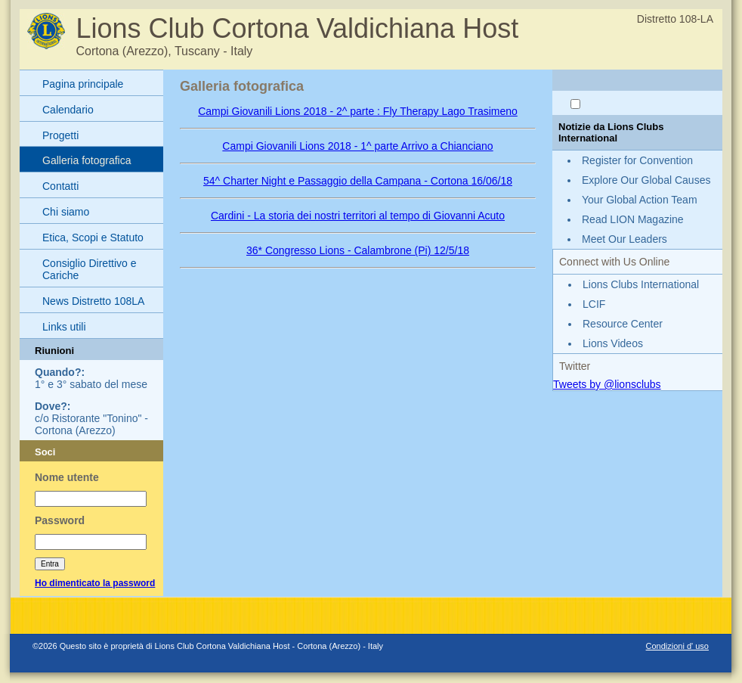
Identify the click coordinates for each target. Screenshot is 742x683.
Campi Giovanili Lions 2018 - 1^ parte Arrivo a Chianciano (357, 146)
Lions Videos (613, 343)
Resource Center (623, 324)
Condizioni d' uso (677, 645)
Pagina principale (82, 84)
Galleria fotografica (86, 160)
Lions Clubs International (641, 284)
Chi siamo (65, 212)
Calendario (68, 110)
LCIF (594, 304)
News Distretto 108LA (93, 301)
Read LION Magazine (633, 219)
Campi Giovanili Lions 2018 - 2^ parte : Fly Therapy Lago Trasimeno (358, 111)
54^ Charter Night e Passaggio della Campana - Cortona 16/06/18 (357, 181)
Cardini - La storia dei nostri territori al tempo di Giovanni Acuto (358, 216)
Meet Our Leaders (624, 239)
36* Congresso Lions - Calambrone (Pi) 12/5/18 (357, 250)
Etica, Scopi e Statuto (93, 237)
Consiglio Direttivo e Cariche (89, 269)
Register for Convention (637, 160)
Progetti (60, 135)
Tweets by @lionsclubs (607, 384)
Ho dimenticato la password (95, 583)
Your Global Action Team (639, 200)
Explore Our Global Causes (646, 180)
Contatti (60, 186)
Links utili (64, 327)
